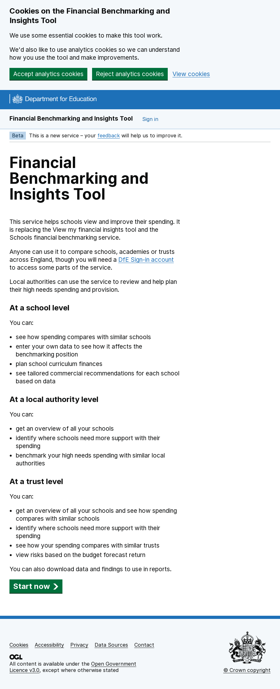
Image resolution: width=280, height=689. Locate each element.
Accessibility (49, 645)
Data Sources (111, 645)
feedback (108, 135)
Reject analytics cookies (130, 74)
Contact (144, 645)
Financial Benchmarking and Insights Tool (71, 118)
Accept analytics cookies (48, 74)
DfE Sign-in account (146, 259)
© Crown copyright (247, 670)
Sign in (150, 119)
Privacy (79, 645)
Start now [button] (36, 586)
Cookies (18, 645)
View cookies (191, 74)
